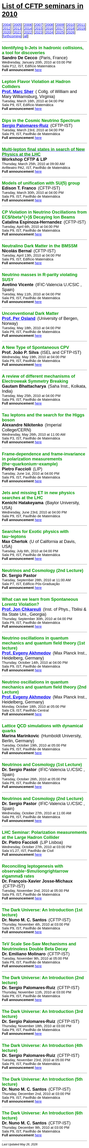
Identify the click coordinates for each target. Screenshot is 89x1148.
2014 (28, 28)
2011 (81, 25)
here (38, 70)
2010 (71, 25)
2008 (49, 25)
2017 (60, 28)
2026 (71, 32)
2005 (17, 25)
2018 (71, 28)
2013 (17, 28)
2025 (60, 32)
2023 (39, 32)
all (26, 36)
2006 (28, 25)
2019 (81, 28)
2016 (49, 28)
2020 (7, 32)
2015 (39, 28)
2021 (17, 32)
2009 (60, 25)
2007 (39, 25)
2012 (7, 28)
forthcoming (12, 36)
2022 (28, 32)
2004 (7, 25)
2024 (49, 32)
